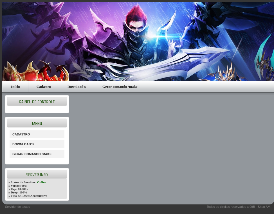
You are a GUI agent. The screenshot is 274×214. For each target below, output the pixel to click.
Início (15, 86)
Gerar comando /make (120, 86)
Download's (77, 86)
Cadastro (44, 86)
